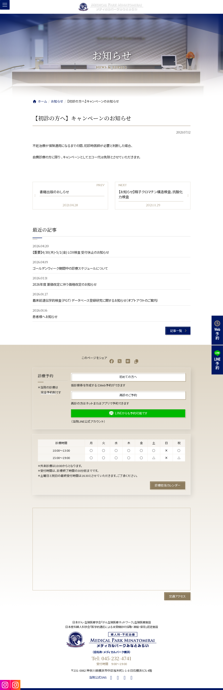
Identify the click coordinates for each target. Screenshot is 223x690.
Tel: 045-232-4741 (111, 658)
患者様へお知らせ (45, 316)
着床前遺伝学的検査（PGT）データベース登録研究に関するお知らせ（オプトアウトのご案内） (95, 300)
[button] (177, 331)
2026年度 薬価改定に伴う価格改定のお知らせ (64, 284)
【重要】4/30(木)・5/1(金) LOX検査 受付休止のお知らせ (71, 252)
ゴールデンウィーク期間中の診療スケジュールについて (70, 268)
